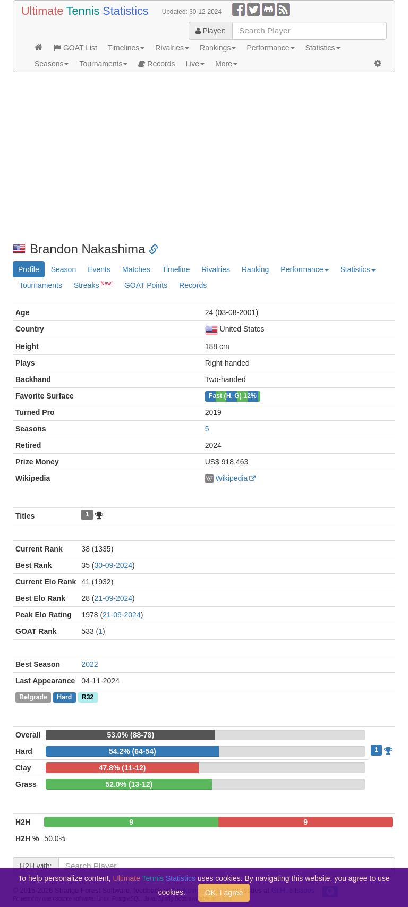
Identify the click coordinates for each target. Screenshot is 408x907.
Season (63, 269)
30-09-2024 (113, 565)
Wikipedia (232, 478)
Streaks (93, 285)
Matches (136, 269)
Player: (211, 31)
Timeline (176, 269)
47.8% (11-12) (122, 768)
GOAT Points (145, 285)
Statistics (323, 48)
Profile (28, 269)
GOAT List (75, 48)
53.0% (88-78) (130, 735)
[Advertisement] (204, 157)
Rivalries (172, 48)
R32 (88, 697)
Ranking (255, 269)
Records (156, 64)
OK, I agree (224, 892)
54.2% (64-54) (132, 751)
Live (195, 64)
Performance (270, 48)
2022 (89, 664)
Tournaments (103, 64)
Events (99, 269)
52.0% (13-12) (128, 784)
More (226, 64)
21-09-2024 (113, 598)
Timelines (126, 48)
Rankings (218, 48)
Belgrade (33, 697)
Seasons (52, 64)
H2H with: (36, 866)
